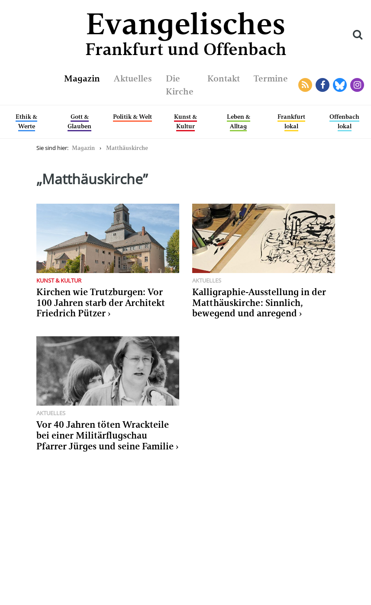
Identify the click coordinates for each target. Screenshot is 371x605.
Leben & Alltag (238, 121)
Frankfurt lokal (291, 121)
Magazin (82, 78)
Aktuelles (133, 78)
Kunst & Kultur (185, 121)
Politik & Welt (132, 116)
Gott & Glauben (79, 121)
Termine (271, 78)
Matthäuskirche (127, 148)
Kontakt (223, 78)
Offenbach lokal (344, 121)
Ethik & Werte (26, 121)
